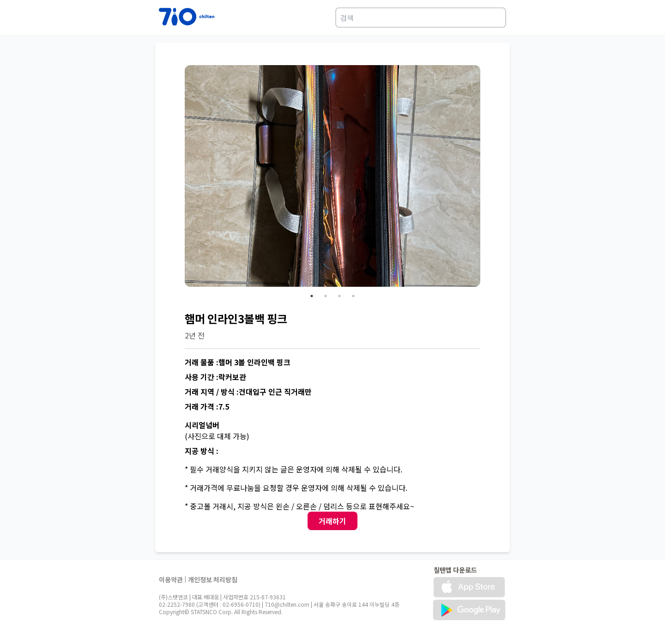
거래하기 (332, 520)
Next (487, 177)
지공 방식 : (201, 450)
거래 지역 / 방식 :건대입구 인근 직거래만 (248, 391)
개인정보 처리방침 (212, 579)
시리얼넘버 (202, 424)
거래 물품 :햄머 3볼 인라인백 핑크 (237, 362)
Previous (177, 177)
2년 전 (195, 335)
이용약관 (171, 579)
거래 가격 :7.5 (207, 406)
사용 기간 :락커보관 (215, 376)
